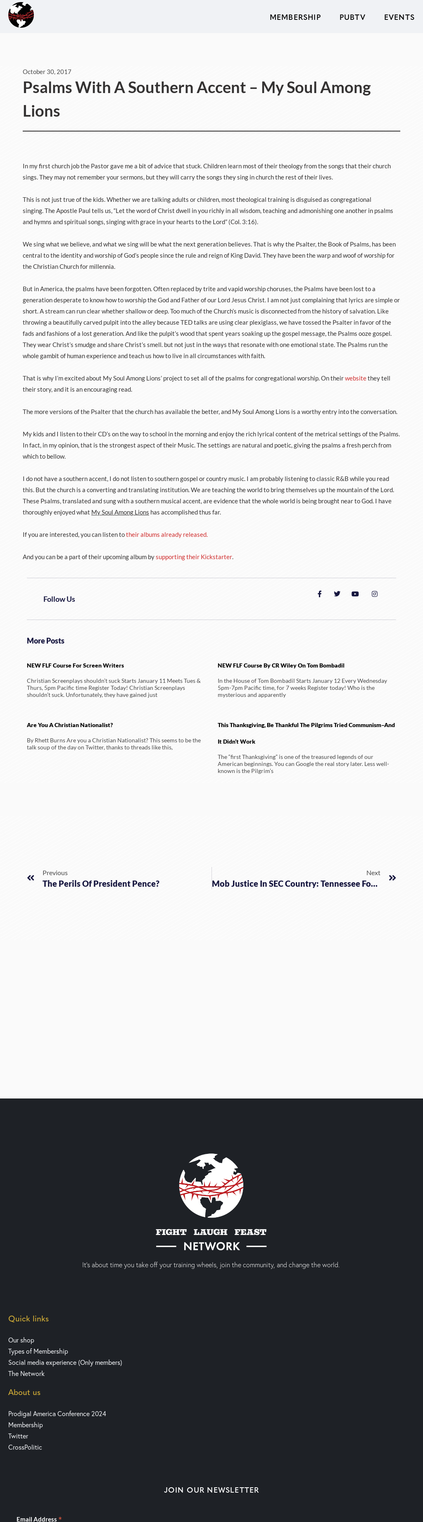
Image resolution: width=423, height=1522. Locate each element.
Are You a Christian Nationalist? (70, 724)
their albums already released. (167, 534)
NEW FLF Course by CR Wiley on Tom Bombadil (281, 665)
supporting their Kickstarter (194, 556)
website (356, 378)
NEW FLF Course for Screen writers (75, 665)
